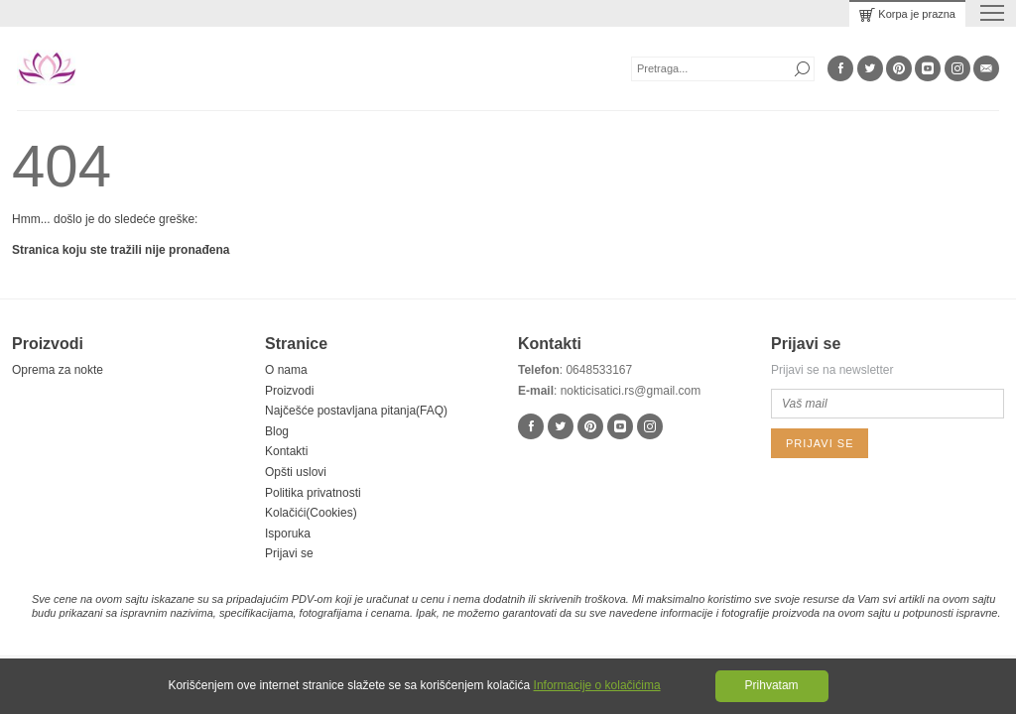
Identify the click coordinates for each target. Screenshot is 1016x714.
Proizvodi (289, 391)
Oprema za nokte (57, 370)
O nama (286, 370)
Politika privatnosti (313, 493)
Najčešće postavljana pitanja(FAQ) (356, 410)
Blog (277, 431)
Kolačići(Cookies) (311, 513)
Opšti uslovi (295, 472)
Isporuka (288, 533)
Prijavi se (289, 553)
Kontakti (286, 451)
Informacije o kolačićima (597, 685)
